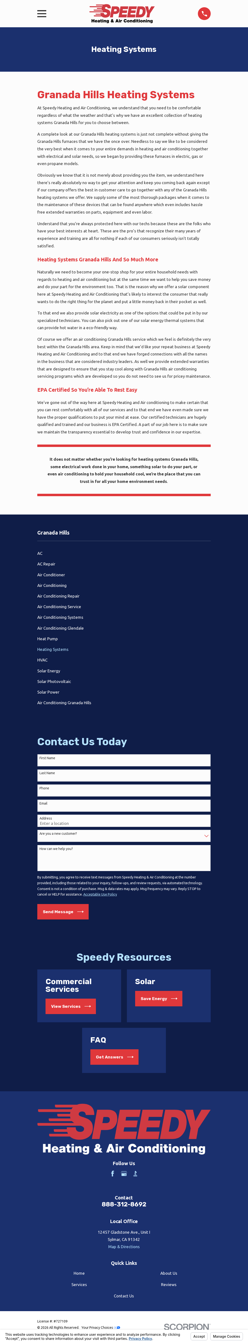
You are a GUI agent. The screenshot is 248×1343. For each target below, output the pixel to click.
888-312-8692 (124, 1204)
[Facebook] (113, 1173)
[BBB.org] (135, 1173)
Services (79, 1284)
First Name (47, 758)
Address (45, 818)
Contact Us (124, 1296)
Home (79, 1273)
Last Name (47, 773)
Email (43, 803)
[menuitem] (124, 553)
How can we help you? (56, 849)
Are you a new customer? (58, 833)
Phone (44, 788)
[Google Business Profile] (124, 1173)
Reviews (169, 1284)
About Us (168, 1273)
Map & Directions (124, 1246)
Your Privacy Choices (100, 1327)
